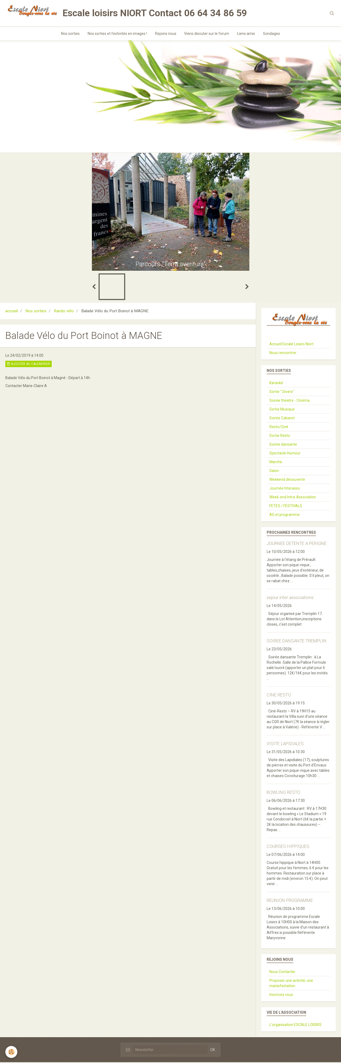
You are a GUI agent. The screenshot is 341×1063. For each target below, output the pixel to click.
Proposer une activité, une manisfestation (291, 984)
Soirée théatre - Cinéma (289, 401)
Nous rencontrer (283, 353)
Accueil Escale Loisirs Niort (291, 345)
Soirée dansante (283, 445)
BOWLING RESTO (283, 793)
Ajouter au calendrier (28, 365)
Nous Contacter (282, 972)
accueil (11, 311)
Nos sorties (70, 33)
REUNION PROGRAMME (290, 901)
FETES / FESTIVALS (285, 506)
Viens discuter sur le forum (206, 33)
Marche (275, 463)
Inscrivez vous (281, 995)
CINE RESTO (279, 695)
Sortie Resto (279, 436)
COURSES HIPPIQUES (288, 847)
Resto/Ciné (278, 427)
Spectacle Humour (285, 454)
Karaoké (276, 383)
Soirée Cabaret (282, 419)
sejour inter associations (290, 598)
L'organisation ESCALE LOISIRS (295, 1025)
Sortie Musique (282, 410)
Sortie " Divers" (281, 392)
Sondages (271, 33)
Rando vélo (64, 311)
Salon (274, 471)
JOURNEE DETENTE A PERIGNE (297, 544)
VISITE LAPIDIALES (285, 744)
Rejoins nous (165, 33)
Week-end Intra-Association (292, 498)
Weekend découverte (287, 480)
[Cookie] (11, 1052)
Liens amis (246, 33)
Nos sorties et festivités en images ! (117, 33)
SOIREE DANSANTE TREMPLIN (296, 641)
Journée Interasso (284, 489)
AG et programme (284, 515)
